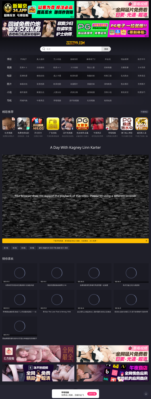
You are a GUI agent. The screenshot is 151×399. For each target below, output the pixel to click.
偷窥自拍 (23, 84)
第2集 (15, 248)
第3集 (23, 248)
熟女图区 (124, 84)
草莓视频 (57, 100)
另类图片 (141, 84)
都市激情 (23, 92)
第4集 (32, 248)
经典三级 (108, 75)
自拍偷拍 (40, 67)
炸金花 (108, 59)
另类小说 (108, 92)
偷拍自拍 (40, 75)
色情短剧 (108, 100)
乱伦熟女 (124, 75)
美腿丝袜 (91, 84)
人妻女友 (57, 92)
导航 (9, 100)
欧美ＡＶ (57, 67)
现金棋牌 (124, 59)
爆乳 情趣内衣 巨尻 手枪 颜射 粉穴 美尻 (53, 248)
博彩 (9, 59)
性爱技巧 (141, 92)
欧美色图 (57, 84)
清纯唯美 (108, 84)
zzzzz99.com (75, 43)
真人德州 (40, 59)
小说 (9, 92)
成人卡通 (57, 75)
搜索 (106, 49)
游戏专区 (74, 59)
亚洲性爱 (23, 75)
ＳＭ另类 (141, 67)
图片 (9, 83)
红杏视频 (91, 100)
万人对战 (57, 59)
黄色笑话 (124, 92)
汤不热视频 (74, 100)
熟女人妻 (91, 67)
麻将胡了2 (91, 59)
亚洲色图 (40, 84)
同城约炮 (23, 100)
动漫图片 (74, 84)
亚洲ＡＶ (23, 67)
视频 (9, 67)
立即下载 (92, 394)
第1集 (6, 248)
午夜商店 (40, 100)
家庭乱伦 (40, 92)
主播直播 (124, 67)
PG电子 (23, 59)
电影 (9, 75)
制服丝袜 (91, 75)
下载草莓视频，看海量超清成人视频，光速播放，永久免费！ (100, 240)
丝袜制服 (108, 67)
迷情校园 (91, 92)
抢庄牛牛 (141, 59)
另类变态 (141, 75)
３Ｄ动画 (74, 67)
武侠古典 (74, 92)
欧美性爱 (74, 75)
